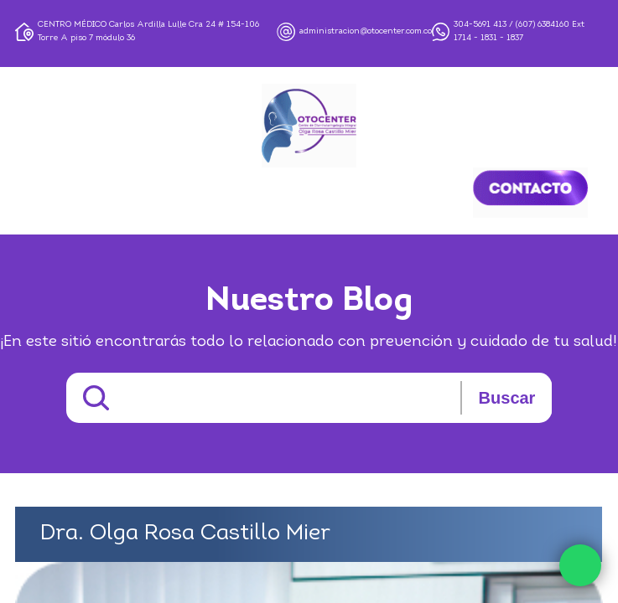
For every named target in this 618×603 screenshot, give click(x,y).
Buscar (507, 398)
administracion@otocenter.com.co (365, 31)
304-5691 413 (480, 24)
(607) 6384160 (542, 24)
